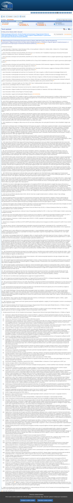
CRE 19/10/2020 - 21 (24, 25)
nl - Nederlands (59, 12)
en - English (43, 12)
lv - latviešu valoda (52, 12)
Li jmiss (15, 16)
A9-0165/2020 (5, 24)
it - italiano (50, 12)
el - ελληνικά (41, 12)
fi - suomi (69, 12)
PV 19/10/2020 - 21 (23, 24)
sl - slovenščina (67, 12)
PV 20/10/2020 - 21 (41, 25)
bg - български (31, 12)
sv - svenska (71, 12)
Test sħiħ (23, 16)
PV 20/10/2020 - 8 (41, 24)
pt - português (62, 12)
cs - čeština (34, 12)
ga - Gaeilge (47, 12)
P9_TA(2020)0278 (60, 24)
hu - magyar (55, 12)
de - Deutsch (38, 12)
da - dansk (36, 12)
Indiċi (4, 16)
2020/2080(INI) (10, 19)
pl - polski (60, 12)
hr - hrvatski (48, 12)
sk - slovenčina (65, 12)
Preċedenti (10, 16)
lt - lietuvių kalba (53, 12)
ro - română (64, 12)
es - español (33, 12)
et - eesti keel (40, 12)
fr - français (45, 12)
